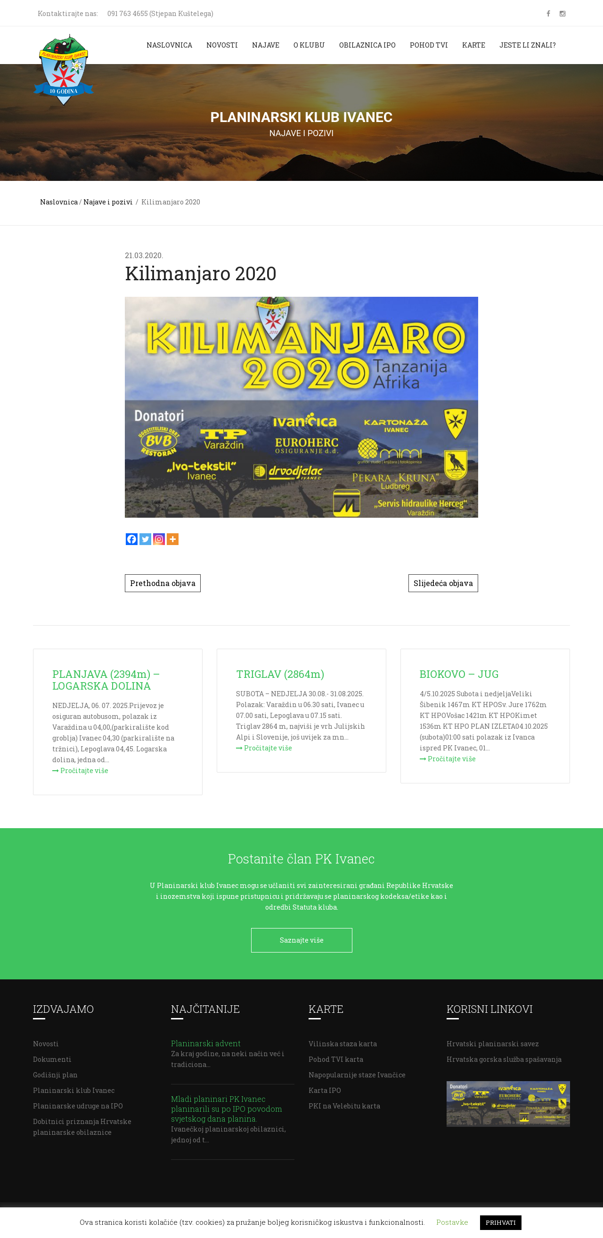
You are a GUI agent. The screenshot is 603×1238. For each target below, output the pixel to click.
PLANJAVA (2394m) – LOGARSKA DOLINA (106, 679)
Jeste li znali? (527, 45)
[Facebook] (132, 539)
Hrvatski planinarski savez (493, 1040)
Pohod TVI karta (336, 1055)
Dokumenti (52, 1055)
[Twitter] (145, 539)
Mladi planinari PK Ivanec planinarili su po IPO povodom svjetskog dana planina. (226, 1105)
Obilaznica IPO (367, 45)
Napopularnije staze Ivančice (357, 1071)
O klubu (309, 45)
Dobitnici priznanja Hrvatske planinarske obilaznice (82, 1123)
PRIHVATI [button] (501, 1222)
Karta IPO (325, 1087)
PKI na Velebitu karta (344, 1102)
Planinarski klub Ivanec (73, 1087)
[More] (173, 539)
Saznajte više (302, 940)
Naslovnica (169, 45)
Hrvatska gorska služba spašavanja (504, 1055)
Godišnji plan (55, 1071)
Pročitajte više (80, 770)
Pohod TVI (429, 45)
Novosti (222, 45)
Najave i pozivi (108, 201)
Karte (473, 45)
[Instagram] (159, 539)
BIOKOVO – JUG (459, 674)
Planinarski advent (206, 1040)
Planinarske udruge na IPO (78, 1102)
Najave (265, 45)
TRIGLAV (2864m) (280, 674)
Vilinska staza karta (343, 1040)
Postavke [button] (452, 1222)
